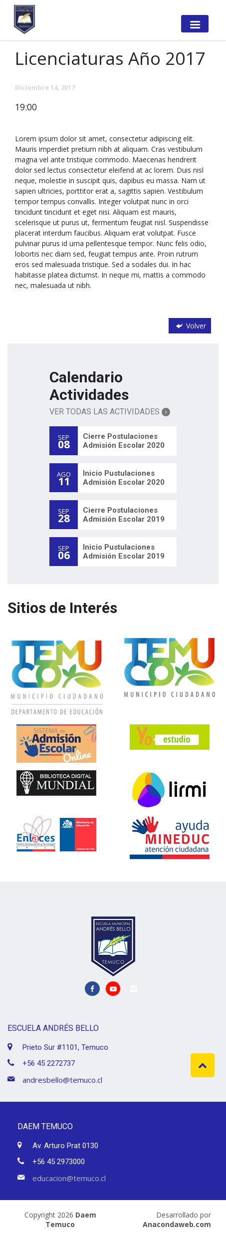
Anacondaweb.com (177, 1224)
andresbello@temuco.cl (62, 1080)
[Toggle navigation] (195, 23)
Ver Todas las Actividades (109, 411)
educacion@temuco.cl (69, 1178)
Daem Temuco (70, 1219)
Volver (190, 325)
